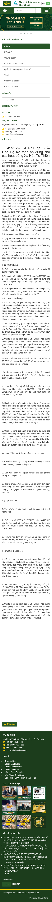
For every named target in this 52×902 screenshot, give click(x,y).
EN (43, 4)
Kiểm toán (8, 52)
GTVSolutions (43, 898)
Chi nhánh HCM (12, 769)
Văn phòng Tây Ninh (13, 772)
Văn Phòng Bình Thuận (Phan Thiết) (20, 778)
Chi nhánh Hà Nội (12, 764)
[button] (21, 33)
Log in (6, 884)
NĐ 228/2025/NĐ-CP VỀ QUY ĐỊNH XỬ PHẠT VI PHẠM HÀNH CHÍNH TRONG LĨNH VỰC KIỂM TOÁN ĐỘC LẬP (24, 868)
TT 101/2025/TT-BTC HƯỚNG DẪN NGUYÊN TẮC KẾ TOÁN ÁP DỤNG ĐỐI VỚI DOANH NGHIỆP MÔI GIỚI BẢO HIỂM (26, 848)
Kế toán (7, 46)
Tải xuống (10, 724)
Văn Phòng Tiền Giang (14, 775)
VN (48, 4)
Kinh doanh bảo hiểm (13, 63)
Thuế (6, 75)
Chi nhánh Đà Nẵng (13, 767)
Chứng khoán (10, 58)
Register (16, 884)
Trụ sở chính (9, 735)
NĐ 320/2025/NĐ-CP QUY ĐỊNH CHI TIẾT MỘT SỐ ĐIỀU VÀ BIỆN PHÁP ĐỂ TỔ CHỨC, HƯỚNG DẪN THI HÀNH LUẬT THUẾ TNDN (25, 840)
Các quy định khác (12, 81)
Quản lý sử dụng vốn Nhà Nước (18, 69)
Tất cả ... (7, 874)
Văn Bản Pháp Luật (11, 833)
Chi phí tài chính (11, 86)
